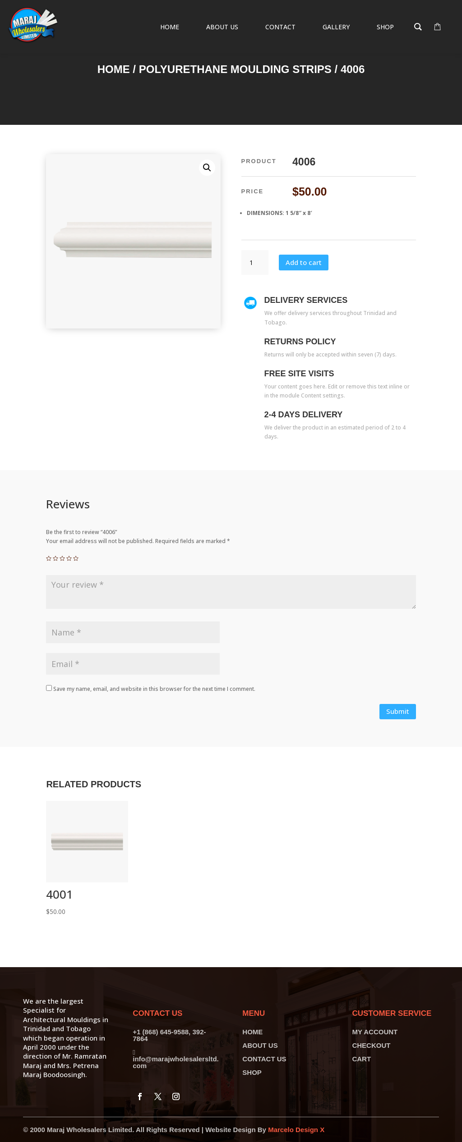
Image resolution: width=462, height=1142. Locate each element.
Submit (397, 711)
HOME (252, 1032)
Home (113, 69)
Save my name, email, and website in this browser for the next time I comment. (154, 689)
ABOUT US (259, 1045)
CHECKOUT (371, 1045)
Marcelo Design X (296, 1129)
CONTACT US (264, 1059)
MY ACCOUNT (374, 1032)
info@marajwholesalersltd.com (176, 1062)
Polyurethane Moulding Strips (235, 69)
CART (361, 1059)
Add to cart (304, 262)
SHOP (252, 1072)
